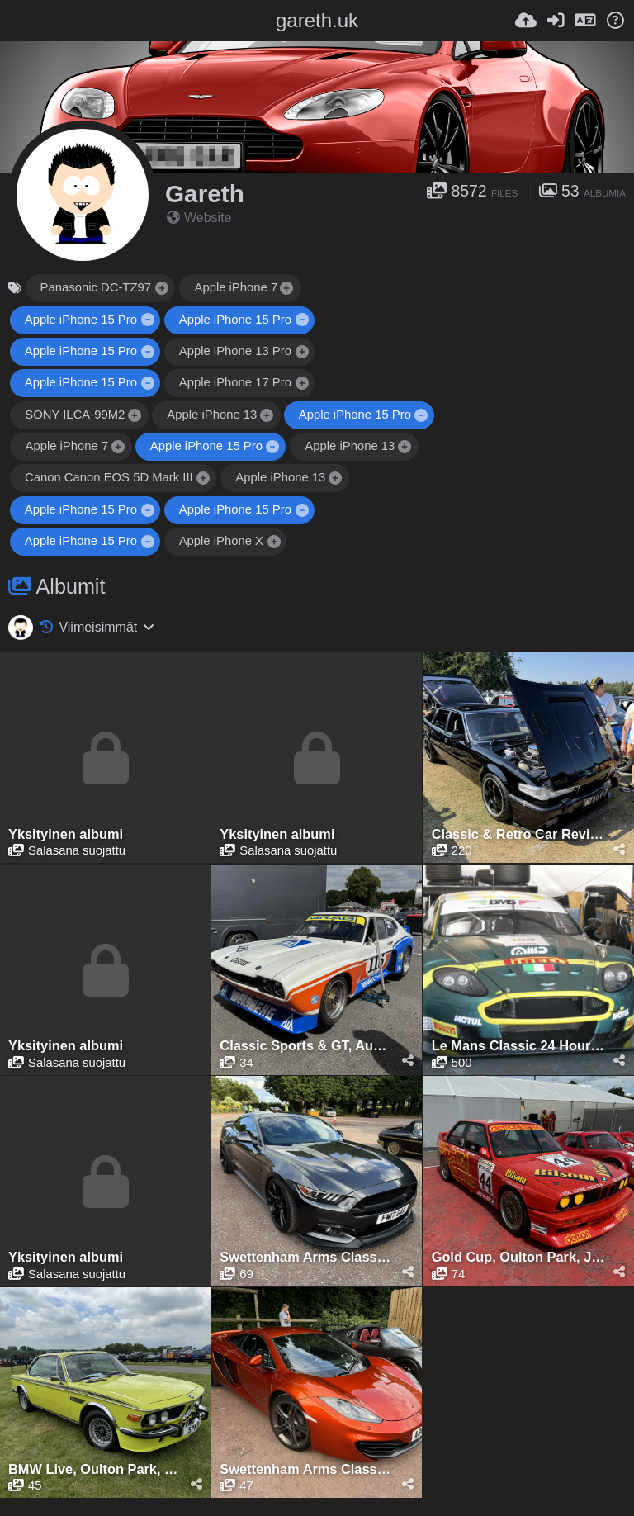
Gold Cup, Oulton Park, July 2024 (518, 1257)
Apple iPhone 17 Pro (235, 382)
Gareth (204, 193)
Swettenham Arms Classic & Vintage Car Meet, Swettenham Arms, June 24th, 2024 (306, 1469)
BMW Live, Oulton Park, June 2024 (95, 1469)
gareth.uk (317, 20)
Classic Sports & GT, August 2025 (306, 1046)
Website (199, 218)
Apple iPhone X (221, 540)
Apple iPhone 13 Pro (235, 351)
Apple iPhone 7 (235, 287)
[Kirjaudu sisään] (555, 20)
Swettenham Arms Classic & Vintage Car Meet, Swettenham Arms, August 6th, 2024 (306, 1257)
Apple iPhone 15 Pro (81, 319)
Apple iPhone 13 (212, 414)
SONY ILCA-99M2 (75, 414)
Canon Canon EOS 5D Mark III (109, 477)
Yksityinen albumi (65, 834)
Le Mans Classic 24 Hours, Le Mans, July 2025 (518, 1046)
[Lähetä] (526, 20)
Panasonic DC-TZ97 (95, 287)
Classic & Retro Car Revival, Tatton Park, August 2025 (518, 834)
